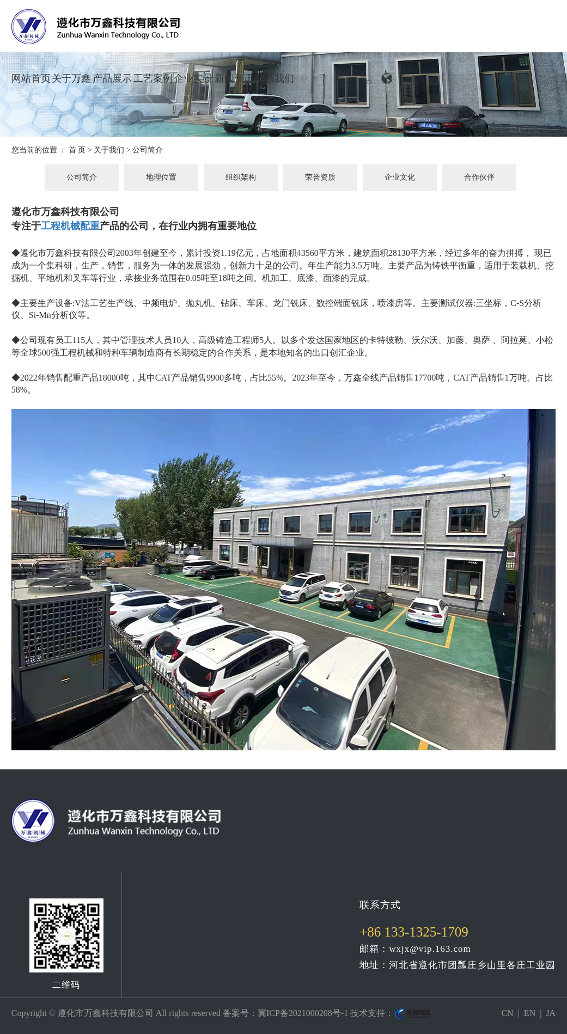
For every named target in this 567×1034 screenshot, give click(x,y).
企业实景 (193, 78)
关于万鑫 (71, 78)
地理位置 (161, 177)
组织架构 (240, 177)
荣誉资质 (320, 177)
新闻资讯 (234, 78)
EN (529, 1013)
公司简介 (81, 177)
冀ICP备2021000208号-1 (303, 1013)
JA (551, 1013)
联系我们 (274, 78)
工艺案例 (153, 78)
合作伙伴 (479, 177)
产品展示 (112, 78)
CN (507, 1013)
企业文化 (400, 177)
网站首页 (31, 78)
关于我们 (109, 150)
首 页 (77, 150)
